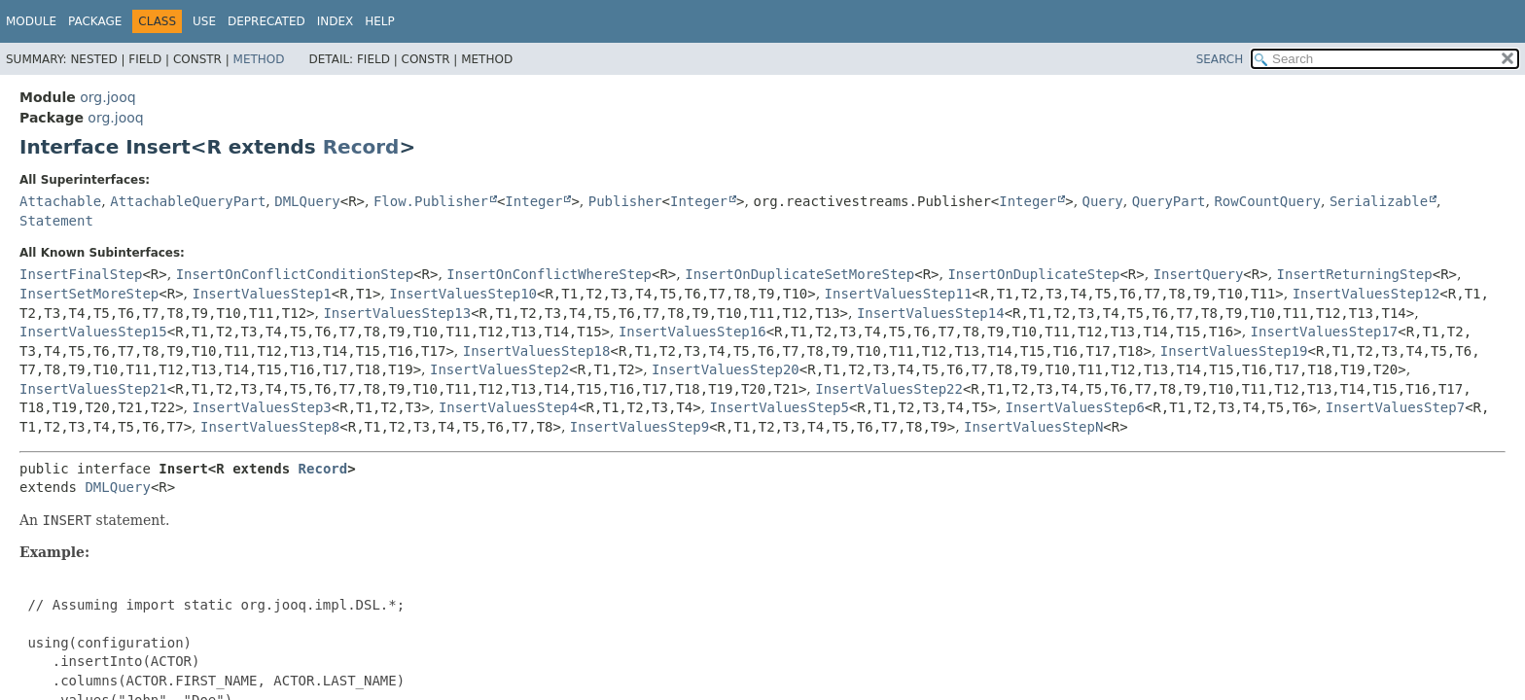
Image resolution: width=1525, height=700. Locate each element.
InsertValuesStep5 (779, 407)
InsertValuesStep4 (508, 407)
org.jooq (107, 97)
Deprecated (266, 21)
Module (31, 21)
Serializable (1379, 201)
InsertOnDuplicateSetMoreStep (799, 274)
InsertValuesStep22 (889, 389)
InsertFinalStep (80, 274)
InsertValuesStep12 (1366, 293)
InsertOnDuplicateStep (1033, 274)
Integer (533, 201)
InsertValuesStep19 (1234, 351)
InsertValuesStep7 (1395, 407)
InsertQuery (1198, 274)
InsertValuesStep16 (692, 331)
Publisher (625, 201)
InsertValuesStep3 (262, 407)
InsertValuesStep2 (499, 369)
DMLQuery (306, 201)
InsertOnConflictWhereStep (549, 274)
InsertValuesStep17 (1325, 331)
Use (204, 21)
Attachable (60, 201)
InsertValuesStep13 (397, 313)
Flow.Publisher (430, 201)
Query (1102, 201)
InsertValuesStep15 (93, 331)
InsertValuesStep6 (1075, 407)
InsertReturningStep (1355, 274)
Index (335, 21)
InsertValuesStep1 (262, 293)
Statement (56, 220)
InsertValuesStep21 (93, 389)
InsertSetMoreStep (89, 293)
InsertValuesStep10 (463, 293)
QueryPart (1169, 201)
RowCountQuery (1267, 201)
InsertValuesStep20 (725, 369)
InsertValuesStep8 (269, 427)
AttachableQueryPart (188, 201)
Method (259, 59)
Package (95, 21)
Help (380, 21)
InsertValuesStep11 (899, 293)
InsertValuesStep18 (537, 351)
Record (361, 146)
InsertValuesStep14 (931, 313)
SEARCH (1220, 59)
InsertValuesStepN (1033, 427)
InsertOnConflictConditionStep (294, 274)
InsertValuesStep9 (639, 427)
